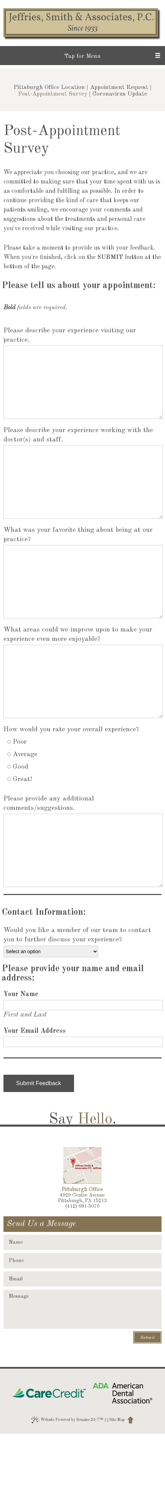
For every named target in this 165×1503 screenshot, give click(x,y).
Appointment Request (119, 87)
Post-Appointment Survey (52, 94)
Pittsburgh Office (82, 1259)
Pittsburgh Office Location (49, 87)
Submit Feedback (38, 1152)
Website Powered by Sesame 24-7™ (67, 1489)
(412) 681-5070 (82, 1275)
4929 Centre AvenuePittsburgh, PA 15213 (82, 1267)
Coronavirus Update (119, 94)
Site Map (117, 1489)
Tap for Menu (82, 56)
